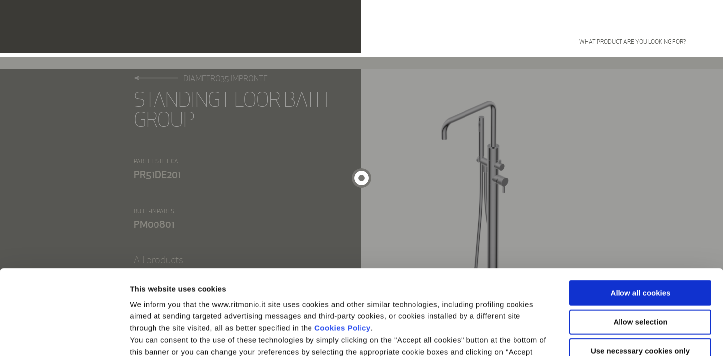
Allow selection (640, 242)
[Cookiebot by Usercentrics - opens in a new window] (64, 336)
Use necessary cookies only (640, 271)
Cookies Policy (342, 248)
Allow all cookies (641, 213)
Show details (520, 336)
